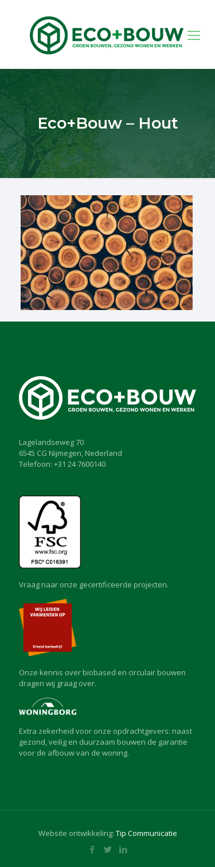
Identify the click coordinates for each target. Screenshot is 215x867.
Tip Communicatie (146, 833)
